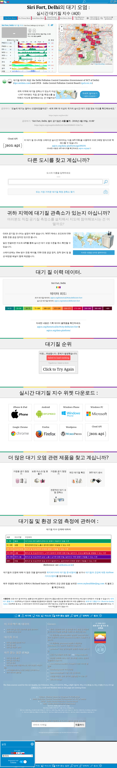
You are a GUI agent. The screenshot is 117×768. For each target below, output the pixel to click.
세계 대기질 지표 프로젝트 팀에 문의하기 (22, 687)
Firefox (45, 425)
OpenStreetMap (100, 57)
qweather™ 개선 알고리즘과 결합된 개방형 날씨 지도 (68, 708)
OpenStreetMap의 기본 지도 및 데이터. (65, 730)
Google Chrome (20, 425)
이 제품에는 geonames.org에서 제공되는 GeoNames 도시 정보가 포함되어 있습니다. (65, 702)
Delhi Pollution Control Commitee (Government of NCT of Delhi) (59, 757)
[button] (86, 27)
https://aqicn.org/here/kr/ (58, 109)
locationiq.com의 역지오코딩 (61, 727)
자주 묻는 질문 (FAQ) (16, 710)
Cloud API (96, 425)
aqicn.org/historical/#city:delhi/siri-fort (66, 291)
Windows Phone (71, 405)
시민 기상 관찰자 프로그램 (60, 712)
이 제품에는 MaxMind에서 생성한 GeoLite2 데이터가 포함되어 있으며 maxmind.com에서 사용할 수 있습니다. (69, 695)
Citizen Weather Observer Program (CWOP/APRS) (59, 754)
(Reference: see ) (58, 608)
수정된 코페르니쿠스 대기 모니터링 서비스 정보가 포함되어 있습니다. (68, 717)
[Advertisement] (58, 455)
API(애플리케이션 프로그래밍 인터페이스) (22, 728)
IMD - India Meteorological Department (59, 761)
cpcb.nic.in (86, 76)
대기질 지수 (12, 19)
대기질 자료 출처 (12, 716)
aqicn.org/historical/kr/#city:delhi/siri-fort (57, 320)
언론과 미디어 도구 (13, 689)
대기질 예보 (11, 720)
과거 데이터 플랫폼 (13, 730)
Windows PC (96, 405)
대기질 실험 (11, 703)
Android (45, 405)
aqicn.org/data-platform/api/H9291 (69, 139)
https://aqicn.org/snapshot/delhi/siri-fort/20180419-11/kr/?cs (58, 118)
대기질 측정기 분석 (13, 705)
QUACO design (56, 737)
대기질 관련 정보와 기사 (15, 700)
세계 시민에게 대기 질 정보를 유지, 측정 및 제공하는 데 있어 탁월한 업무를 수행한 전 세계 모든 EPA (68, 688)
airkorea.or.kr (66, 622)
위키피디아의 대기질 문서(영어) (61, 630)
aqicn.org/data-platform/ (58, 324)
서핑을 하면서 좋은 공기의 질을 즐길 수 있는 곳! (68, 734)
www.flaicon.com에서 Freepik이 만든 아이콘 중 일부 (68, 722)
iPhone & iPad (20, 405)
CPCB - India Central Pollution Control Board (59, 759)
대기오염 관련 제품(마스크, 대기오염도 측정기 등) (23, 724)
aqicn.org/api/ (84, 142)
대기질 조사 (11, 695)
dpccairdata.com (22, 76)
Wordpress (71, 425)
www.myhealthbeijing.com (91, 641)
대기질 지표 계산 (12, 718)
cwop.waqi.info (81, 712)
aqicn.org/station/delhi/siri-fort (67, 294)
